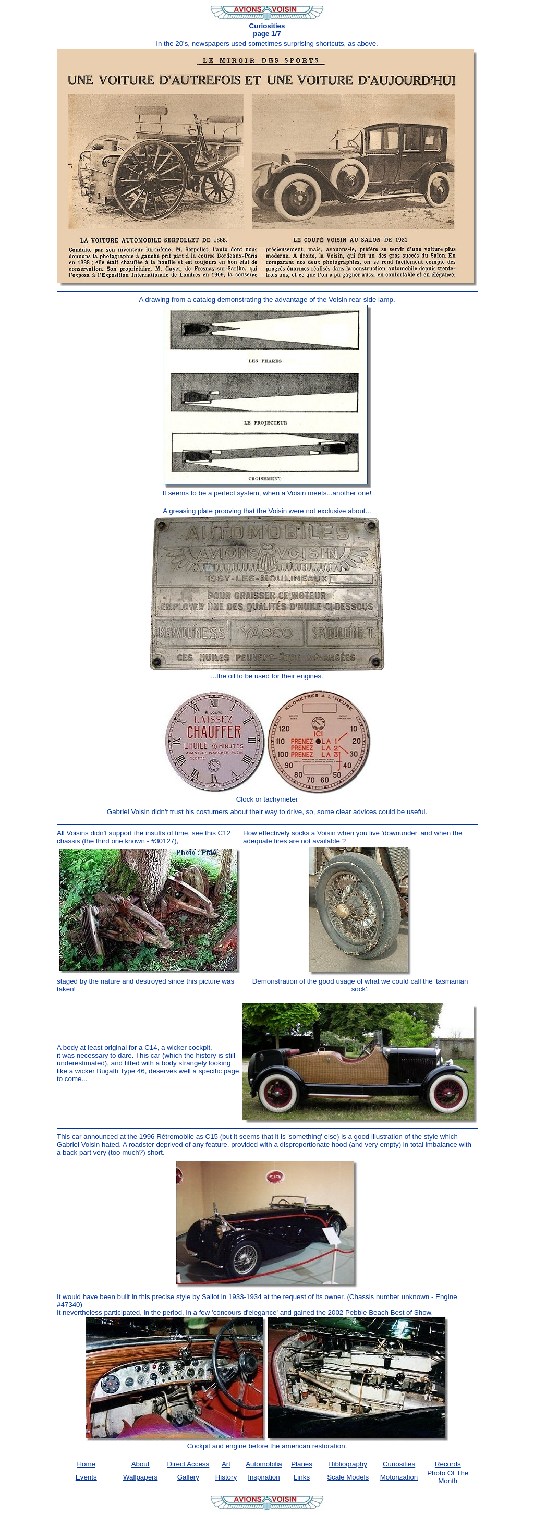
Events (86, 1477)
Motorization (399, 1477)
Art (226, 1464)
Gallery (188, 1477)
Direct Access (188, 1464)
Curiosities (399, 1464)
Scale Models (348, 1477)
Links (302, 1477)
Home (86, 1464)
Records (448, 1464)
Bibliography (348, 1464)
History (226, 1477)
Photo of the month (447, 1477)
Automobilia (264, 1464)
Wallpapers (140, 1477)
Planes (301, 1464)
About (140, 1464)
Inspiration (264, 1477)
